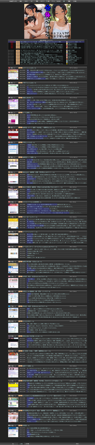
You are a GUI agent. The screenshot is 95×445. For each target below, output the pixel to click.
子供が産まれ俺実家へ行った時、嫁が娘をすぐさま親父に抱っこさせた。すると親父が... (42, 46)
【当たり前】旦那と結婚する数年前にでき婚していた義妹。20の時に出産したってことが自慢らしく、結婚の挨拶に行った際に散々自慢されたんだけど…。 (57, 388)
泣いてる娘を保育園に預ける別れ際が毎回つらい (32, 53)
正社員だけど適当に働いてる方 (34, 251)
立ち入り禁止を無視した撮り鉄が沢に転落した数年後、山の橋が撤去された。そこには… (48, 264)
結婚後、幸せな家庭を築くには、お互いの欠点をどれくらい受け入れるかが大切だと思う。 (49, 313)
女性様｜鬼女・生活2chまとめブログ (34, 276)
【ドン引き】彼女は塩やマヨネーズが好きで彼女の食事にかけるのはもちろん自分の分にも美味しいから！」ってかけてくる (57, 390)
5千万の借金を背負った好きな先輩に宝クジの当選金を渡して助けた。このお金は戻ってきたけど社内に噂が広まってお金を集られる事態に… (57, 267)
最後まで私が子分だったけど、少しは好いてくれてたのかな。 (42, 328)
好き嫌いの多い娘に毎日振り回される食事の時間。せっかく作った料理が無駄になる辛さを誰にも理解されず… (54, 198)
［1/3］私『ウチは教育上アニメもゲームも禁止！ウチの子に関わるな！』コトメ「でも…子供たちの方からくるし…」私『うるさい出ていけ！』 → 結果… (56, 343)
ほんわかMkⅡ (71, 62)
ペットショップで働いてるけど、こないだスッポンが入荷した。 (42, 208)
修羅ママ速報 (71, 50)
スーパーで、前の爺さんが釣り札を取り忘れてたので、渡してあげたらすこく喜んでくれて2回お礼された (52, 89)
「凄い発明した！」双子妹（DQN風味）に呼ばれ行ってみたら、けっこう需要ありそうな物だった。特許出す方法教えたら (57, 279)
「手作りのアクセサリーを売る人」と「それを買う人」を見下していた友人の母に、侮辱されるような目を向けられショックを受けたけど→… (57, 282)
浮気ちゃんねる (72, 54)
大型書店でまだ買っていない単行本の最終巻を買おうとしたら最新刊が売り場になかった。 (49, 204)
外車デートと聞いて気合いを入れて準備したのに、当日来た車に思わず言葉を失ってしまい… (49, 100)
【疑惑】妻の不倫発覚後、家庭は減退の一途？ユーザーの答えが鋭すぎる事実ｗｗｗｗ (48, 294)
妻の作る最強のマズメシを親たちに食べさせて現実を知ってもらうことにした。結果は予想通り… (51, 270)
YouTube (58, 1)
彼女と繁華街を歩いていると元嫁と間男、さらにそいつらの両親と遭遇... (45, 149)
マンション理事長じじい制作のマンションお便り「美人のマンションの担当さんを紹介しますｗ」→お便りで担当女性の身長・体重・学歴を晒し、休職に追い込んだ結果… (57, 420)
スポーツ (42, 1)
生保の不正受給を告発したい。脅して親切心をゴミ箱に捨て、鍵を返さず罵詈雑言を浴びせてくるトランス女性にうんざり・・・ (56, 416)
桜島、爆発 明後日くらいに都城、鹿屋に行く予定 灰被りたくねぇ (37, 62)
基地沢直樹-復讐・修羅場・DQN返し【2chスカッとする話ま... (41, 381)
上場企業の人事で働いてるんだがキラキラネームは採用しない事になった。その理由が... (42, 47)
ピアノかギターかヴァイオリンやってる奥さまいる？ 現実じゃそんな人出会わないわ (41, 51)
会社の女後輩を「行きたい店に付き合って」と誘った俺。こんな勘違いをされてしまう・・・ (49, 151)
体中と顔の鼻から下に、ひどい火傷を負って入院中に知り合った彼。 (44, 332)
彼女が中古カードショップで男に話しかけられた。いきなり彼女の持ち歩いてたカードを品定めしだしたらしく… (54, 212)
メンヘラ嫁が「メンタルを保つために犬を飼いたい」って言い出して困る (45, 430)
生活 (64, 1)
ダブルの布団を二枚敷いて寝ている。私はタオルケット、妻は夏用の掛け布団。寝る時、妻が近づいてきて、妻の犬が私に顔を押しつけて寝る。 (57, 315)
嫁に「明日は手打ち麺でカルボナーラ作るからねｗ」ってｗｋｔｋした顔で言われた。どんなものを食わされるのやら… (56, 70)
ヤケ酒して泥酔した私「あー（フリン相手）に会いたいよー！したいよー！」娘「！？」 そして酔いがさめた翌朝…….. (56, 242)
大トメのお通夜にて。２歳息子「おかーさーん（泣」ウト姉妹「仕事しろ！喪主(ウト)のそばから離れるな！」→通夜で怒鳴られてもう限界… (56, 132)
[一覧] (35, 68)
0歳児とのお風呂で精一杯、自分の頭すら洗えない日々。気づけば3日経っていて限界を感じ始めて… (51, 193)
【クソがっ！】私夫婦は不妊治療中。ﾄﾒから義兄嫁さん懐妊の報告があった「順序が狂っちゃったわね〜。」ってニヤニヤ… (56, 356)
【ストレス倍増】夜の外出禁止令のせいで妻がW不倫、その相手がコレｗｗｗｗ (46, 298)
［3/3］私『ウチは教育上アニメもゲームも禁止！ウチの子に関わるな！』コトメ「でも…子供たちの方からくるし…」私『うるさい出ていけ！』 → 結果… (56, 339)
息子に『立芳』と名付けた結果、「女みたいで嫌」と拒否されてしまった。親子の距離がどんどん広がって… (53, 106)
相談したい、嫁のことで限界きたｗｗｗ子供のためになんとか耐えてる (44, 308)
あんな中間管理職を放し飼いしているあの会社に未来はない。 (42, 115)
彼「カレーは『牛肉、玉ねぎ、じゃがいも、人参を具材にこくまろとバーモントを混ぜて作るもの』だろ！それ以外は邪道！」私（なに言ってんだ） (56, 377)
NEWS (26, 1)
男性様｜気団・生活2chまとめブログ (34, 306)
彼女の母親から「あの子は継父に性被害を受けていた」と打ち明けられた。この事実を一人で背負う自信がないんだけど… (57, 272)
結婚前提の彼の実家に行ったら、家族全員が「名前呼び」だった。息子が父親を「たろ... (42, 59)
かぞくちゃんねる (72, 46)
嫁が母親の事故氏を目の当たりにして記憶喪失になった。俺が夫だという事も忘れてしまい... (49, 74)
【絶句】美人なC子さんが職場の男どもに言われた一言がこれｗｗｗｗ (44, 302)
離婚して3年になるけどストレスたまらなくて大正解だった (41, 432)
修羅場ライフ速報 (72, 44)
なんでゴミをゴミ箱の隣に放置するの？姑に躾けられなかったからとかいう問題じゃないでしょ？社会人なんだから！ (55, 219)
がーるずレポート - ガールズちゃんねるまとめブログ (38, 246)
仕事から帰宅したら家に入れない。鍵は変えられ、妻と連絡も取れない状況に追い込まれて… (49, 195)
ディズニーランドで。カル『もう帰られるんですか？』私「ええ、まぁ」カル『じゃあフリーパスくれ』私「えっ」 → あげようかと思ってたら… (57, 347)
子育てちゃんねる (72, 43)
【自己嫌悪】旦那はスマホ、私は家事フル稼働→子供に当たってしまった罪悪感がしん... (42, 60)
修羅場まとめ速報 (72, 60)
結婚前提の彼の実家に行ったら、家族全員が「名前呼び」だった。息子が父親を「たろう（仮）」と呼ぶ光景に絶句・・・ (57, 413)
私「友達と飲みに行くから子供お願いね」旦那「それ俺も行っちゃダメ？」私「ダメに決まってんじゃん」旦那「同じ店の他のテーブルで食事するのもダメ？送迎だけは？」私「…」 (57, 222)
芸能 (37, 1)
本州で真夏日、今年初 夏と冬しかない (37, 330)
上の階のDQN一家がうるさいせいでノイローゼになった (40, 123)
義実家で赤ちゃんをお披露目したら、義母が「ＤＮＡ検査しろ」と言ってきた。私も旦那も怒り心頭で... (52, 78)
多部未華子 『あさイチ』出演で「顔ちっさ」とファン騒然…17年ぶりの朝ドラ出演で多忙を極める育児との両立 (54, 249)
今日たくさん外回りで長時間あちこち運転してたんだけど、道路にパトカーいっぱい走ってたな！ (51, 91)
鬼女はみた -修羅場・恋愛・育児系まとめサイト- (37, 172)
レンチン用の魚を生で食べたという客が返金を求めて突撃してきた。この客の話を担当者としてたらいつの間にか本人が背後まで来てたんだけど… (57, 160)
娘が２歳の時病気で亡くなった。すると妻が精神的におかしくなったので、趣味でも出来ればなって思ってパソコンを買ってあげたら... (57, 183)
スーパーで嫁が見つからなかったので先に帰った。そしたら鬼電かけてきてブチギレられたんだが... (51, 181)
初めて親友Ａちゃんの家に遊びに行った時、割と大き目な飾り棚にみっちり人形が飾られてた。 (50, 206)
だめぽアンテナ (13, 1)
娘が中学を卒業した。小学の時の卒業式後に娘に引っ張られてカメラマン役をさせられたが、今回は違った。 (53, 317)
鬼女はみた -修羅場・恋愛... (74, 47)
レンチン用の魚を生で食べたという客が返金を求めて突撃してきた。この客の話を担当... (42, 56)
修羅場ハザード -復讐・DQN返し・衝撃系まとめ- (37, 127)
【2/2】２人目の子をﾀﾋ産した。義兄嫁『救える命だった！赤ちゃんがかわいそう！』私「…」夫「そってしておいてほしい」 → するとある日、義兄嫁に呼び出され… (56, 345)
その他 (74, 1)
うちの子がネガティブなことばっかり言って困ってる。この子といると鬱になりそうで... (48, 191)
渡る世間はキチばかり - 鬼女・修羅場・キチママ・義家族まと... (42, 410)
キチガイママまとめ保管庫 (31, 202)
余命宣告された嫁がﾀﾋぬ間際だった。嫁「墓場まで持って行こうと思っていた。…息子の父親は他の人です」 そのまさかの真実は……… (57, 237)
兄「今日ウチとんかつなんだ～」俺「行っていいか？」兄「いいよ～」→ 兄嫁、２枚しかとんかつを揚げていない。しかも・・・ (56, 369)
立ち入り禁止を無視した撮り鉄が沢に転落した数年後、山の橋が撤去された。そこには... (42, 57)
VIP (31, 1)
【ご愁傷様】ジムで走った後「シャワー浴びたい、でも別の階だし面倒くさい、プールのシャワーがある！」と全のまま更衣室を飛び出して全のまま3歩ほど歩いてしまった (57, 399)
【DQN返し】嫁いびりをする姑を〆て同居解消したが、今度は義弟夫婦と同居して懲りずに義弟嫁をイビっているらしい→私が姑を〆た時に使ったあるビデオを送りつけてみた (57, 386)
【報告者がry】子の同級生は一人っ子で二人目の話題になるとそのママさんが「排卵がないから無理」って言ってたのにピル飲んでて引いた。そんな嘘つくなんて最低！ (56, 384)
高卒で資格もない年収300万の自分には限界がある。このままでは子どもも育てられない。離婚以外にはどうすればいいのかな (57, 286)
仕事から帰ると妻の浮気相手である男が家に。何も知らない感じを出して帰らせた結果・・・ (49, 153)
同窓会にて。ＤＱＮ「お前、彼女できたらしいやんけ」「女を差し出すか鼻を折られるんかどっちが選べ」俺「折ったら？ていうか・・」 (56, 373)
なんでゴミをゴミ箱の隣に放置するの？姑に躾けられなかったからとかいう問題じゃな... (42, 63)
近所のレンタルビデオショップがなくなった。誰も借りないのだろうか (44, 117)
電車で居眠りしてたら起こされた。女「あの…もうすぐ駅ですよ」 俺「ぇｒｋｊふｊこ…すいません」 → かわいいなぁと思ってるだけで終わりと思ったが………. (57, 241)
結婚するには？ (31, 255)
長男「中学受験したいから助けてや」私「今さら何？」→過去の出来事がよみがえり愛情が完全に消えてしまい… (54, 136)
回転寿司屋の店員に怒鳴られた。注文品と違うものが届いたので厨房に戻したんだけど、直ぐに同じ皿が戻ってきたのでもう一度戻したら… (57, 166)
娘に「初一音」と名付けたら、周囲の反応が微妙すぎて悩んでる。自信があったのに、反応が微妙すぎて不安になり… (55, 102)
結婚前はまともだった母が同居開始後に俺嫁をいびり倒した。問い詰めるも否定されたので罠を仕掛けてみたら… (54, 164)
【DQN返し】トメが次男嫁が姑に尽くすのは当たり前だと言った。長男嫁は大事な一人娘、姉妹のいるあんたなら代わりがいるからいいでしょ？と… (57, 362)
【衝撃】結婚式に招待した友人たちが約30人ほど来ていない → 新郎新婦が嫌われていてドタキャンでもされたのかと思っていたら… (57, 405)
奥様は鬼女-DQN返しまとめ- (31, 336)
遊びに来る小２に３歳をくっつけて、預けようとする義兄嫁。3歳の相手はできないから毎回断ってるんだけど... (54, 130)
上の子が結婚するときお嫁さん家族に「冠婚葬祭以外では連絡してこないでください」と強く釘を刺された (53, 121)
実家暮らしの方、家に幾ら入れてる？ (36, 257)
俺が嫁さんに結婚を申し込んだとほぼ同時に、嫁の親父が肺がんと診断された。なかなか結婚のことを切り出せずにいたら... (56, 77)
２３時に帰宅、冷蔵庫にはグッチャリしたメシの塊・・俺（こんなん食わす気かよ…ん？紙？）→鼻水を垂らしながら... (56, 374)
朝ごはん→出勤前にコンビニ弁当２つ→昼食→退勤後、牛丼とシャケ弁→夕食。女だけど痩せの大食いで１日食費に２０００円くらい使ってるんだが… (57, 358)
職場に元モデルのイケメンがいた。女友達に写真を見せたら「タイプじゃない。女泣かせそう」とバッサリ (53, 93)
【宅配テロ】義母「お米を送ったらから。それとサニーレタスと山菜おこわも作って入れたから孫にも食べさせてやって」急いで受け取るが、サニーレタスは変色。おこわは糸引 (57, 401)
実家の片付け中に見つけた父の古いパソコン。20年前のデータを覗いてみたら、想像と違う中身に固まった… (53, 138)
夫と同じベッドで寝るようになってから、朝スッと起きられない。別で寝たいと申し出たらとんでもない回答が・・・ (55, 421)
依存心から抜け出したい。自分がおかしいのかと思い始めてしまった (44, 287)
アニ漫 (47, 1)
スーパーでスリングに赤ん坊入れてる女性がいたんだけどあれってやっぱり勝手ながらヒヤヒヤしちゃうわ (53, 87)
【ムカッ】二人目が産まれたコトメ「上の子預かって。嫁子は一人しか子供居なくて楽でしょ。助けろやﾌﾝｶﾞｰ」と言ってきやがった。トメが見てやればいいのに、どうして (56, 360)
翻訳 (69, 1)
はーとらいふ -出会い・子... (74, 41)
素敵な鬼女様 (27, 97)
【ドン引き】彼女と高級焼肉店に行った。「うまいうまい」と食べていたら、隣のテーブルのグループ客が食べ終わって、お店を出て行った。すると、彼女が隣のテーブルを (57, 392)
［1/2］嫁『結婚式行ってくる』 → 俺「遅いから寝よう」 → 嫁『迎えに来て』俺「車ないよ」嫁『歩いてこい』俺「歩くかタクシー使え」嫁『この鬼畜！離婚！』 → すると (57, 407)
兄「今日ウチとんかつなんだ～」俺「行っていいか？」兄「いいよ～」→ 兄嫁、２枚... (42, 50)
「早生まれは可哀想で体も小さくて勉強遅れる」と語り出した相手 (43, 119)
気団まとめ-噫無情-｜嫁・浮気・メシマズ (35, 291)
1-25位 (21, 443)
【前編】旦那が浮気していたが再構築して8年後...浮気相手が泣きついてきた (45, 147)
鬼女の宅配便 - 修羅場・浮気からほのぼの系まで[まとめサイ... (41, 187)
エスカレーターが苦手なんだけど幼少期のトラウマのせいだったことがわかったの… (47, 283)
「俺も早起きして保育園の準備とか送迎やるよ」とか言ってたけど (43, 436)
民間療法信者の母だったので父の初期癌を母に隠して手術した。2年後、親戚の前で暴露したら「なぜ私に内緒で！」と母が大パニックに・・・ (57, 418)
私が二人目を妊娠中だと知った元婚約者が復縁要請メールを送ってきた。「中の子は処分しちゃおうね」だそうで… (55, 168)
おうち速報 (26, 112)
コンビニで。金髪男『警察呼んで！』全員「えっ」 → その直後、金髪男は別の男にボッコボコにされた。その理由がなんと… (56, 403)
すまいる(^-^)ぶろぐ (73, 63)
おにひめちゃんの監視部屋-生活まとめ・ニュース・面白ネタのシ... (43, 395)
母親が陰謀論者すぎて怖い (33, 434)
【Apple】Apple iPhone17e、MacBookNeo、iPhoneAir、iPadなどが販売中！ (45, 325)
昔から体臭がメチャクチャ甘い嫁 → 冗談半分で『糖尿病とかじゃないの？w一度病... (41, 41)
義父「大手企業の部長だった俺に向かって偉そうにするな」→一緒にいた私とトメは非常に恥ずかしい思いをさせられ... (56, 72)
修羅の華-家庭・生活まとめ (74, 57)
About (77, 443)
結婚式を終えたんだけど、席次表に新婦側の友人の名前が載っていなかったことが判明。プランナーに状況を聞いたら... (56, 174)
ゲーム (53, 1)
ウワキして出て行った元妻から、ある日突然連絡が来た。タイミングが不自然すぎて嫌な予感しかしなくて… (53, 108)
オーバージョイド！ (29, 232)
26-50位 (27, 443)
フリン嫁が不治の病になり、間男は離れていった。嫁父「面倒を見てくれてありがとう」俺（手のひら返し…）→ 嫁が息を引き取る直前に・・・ (57, 371)
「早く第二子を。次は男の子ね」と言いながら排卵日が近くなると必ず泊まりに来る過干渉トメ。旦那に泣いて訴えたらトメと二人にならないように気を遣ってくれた (57, 228)
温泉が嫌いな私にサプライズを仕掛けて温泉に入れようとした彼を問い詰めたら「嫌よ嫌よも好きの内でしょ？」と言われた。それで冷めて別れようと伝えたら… (57, 162)
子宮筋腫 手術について (33, 253)
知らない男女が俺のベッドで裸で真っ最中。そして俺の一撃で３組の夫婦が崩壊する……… (49, 234)
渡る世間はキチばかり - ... (74, 59)
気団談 (69, 53)
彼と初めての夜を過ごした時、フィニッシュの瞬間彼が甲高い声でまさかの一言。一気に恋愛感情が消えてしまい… (55, 104)
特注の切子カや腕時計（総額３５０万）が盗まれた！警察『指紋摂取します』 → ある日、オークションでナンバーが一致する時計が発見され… (57, 341)
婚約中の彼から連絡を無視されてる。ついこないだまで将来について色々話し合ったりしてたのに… (51, 176)
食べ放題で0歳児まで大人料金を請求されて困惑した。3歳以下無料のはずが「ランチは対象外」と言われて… (53, 268)
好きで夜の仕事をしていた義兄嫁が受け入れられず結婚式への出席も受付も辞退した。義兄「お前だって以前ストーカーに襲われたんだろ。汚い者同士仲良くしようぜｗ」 (57, 226)
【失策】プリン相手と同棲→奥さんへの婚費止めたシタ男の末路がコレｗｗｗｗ (46, 296)
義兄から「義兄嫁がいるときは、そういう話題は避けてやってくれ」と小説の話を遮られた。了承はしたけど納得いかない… (56, 135)
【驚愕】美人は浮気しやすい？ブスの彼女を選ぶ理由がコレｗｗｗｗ (44, 300)
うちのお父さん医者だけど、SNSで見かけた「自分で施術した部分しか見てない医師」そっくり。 (50, 210)
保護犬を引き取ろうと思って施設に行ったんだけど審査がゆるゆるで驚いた (39, 43)
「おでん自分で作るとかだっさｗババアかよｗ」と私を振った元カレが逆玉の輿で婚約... (42, 44)
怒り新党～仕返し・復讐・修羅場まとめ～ (35, 351)
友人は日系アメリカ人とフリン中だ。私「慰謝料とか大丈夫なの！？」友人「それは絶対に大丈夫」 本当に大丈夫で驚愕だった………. (57, 239)
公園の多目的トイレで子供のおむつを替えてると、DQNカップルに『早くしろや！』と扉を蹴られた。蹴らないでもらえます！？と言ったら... (57, 179)
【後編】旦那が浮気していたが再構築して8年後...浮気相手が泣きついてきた (39, 54)
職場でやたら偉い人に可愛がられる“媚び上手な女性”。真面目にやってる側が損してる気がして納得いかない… (54, 189)
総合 (21, 1)
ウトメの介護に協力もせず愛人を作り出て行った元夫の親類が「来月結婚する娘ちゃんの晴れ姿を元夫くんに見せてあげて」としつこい (56, 224)
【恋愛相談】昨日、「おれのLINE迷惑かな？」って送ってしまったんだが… (45, 311)
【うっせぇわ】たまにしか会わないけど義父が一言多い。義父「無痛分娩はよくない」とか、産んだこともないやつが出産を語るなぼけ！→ (57, 354)
